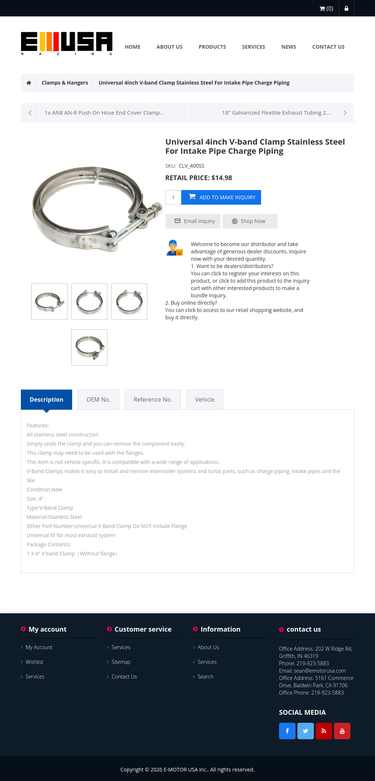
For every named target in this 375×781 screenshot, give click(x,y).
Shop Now (253, 220)
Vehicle (205, 399)
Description (46, 399)
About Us (206, 647)
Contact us (122, 676)
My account (36, 647)
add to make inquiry (227, 197)
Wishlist (32, 661)
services (32, 676)
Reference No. (153, 399)
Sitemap (118, 661)
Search (203, 676)
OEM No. (98, 399)
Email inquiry (199, 220)
